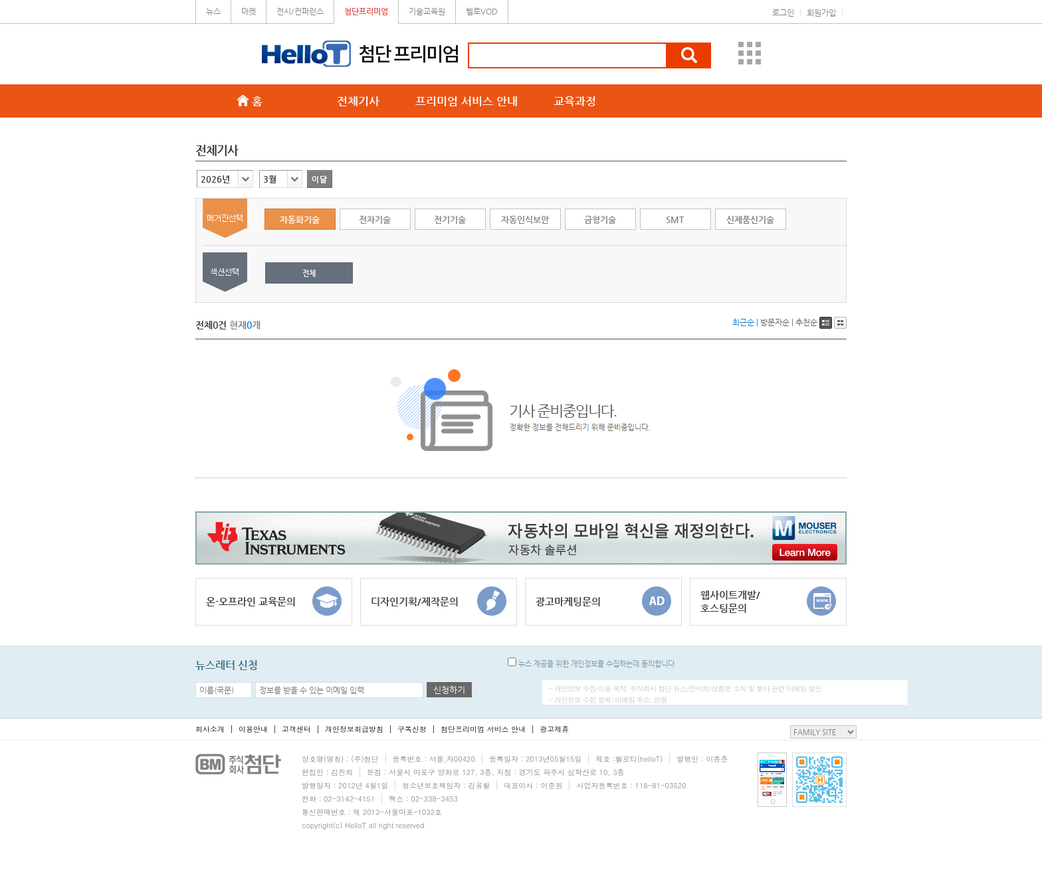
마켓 (248, 11)
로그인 (783, 12)
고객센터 (296, 729)
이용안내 (253, 729)
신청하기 (449, 690)
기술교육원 (427, 11)
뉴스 (213, 11)
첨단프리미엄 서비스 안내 (483, 729)
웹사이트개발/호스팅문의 (768, 601)
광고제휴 (554, 729)
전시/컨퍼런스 (300, 11)
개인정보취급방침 (354, 729)
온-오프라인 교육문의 (274, 601)
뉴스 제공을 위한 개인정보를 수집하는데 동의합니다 (591, 663)
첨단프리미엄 (366, 11)
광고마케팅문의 (603, 601)
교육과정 (575, 101)
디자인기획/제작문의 (438, 601)
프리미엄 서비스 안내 (466, 101)
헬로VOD (482, 11)
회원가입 (821, 12)
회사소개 (210, 729)
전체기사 (358, 101)
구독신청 (412, 729)
